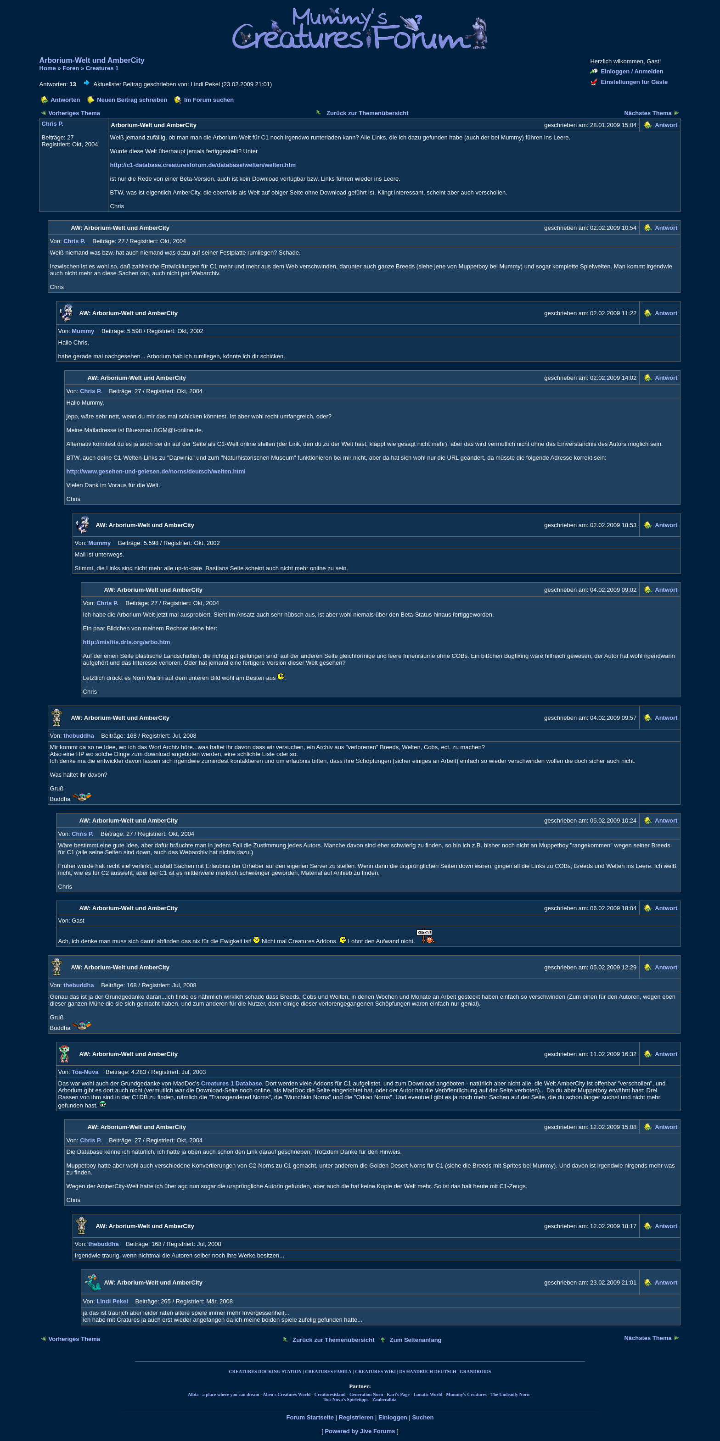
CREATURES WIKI (375, 1371)
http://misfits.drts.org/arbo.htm (126, 642)
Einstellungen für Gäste (634, 81)
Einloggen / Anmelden (632, 71)
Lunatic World (427, 1394)
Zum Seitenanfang (416, 1339)
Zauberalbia (384, 1399)
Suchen (422, 1417)
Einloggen (392, 1417)
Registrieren (356, 1417)
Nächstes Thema (647, 113)
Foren (70, 68)
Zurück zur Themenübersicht (367, 113)
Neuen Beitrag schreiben (132, 99)
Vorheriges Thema (74, 113)
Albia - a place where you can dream (223, 1394)
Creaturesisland (330, 1394)
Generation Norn (366, 1394)
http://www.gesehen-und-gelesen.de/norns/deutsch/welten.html (156, 471)
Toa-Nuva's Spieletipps (346, 1399)
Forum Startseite (310, 1417)
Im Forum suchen (209, 99)
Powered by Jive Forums (360, 1431)
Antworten (65, 99)
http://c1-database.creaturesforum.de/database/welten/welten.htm (203, 164)
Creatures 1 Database (231, 1083)
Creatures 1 (102, 68)
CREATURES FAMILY (328, 1371)
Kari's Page (398, 1394)
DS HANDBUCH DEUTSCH (427, 1371)
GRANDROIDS (475, 1371)
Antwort (666, 125)
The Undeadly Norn (509, 1394)
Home (47, 68)
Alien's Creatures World (286, 1394)
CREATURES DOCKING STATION (265, 1371)
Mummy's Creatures (466, 1394)
